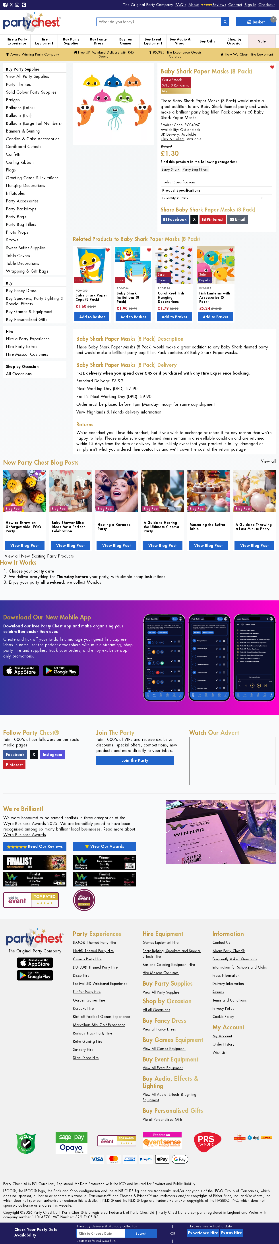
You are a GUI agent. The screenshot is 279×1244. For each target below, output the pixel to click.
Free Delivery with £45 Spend (104, 54)
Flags (11, 170)
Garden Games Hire (89, 1000)
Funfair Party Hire (87, 992)
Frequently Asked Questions (235, 959)
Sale (262, 41)
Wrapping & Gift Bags (27, 271)
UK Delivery (170, 134)
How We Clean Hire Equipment (247, 54)
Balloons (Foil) (19, 115)
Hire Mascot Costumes (27, 354)
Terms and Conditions (230, 1000)
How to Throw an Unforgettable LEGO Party (23, 526)
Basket (261, 21)
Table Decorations (22, 263)
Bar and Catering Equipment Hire (169, 964)
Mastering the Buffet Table (207, 526)
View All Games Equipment (164, 1048)
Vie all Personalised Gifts (163, 1119)
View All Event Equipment (163, 1068)
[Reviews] (213, 4)
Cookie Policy (223, 1016)
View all (268, 461)
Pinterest (213, 219)
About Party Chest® (229, 951)
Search (141, 1233)
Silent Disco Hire (86, 1058)
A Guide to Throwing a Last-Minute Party (254, 526)
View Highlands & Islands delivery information (118, 412)
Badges (13, 99)
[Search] (225, 21)
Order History (224, 1044)
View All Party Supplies (27, 76)
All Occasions (19, 373)
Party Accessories (22, 201)
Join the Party (135, 760)
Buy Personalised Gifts (26, 319)
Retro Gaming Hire (87, 1041)
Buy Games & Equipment (29, 311)
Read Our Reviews (35, 846)
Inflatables (15, 193)
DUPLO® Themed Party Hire (95, 967)
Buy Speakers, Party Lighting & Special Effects (34, 301)
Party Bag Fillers (21, 224)
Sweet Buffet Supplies (26, 247)
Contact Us (221, 942)
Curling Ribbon (19, 162)
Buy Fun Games (125, 41)
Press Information (226, 975)
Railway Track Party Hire (92, 1033)
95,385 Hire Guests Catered (175, 54)
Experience (203, 1232)
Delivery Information (228, 983)
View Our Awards (104, 846)
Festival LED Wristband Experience (100, 983)
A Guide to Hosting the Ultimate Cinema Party (161, 526)
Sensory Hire (83, 1049)
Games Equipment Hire (161, 942)
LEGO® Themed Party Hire (94, 942)
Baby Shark (170, 169)
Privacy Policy (223, 1008)
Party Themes (18, 84)
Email (237, 219)
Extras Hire (231, 1232)
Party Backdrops (21, 208)
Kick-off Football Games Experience (101, 1016)
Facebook (175, 219)
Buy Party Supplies (71, 41)
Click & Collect (172, 139)
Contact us (83, 1241)
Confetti (13, 154)
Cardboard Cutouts (23, 146)
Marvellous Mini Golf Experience (99, 1025)
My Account (222, 1036)
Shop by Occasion (235, 41)
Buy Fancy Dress (98, 41)
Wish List (220, 1052)
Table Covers (18, 255)
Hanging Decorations (25, 185)
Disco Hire (81, 975)
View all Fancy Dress (159, 1029)
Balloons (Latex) (20, 107)
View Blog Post (24, 545)
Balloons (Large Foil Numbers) (34, 123)
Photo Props (17, 232)
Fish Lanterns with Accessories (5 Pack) (214, 297)
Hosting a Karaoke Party (114, 526)
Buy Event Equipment (153, 41)
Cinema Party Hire (87, 959)
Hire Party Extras (21, 346)
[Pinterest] (24, 5)
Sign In (250, 4)
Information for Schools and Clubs (240, 967)
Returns (218, 992)
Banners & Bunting (23, 131)
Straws (12, 239)
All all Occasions (156, 1010)
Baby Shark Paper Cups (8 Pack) (91, 297)
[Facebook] (5, 5)
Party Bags (16, 216)
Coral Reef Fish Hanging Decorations (171, 297)
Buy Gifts (207, 41)
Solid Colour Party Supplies (31, 92)
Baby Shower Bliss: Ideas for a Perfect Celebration (68, 526)
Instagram (52, 754)
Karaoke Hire (83, 1008)
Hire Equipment (44, 41)
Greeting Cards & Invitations (32, 177)
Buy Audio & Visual (180, 41)
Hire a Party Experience (17, 41)
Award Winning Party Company (32, 54)
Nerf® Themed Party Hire (93, 951)
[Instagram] (17, 5)
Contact (235, 4)
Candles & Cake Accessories (32, 138)
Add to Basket (92, 316)
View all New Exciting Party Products (39, 556)
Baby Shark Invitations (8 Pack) (128, 297)
